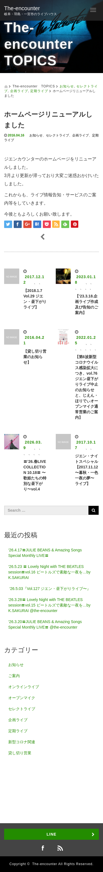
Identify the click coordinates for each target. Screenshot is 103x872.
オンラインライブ (23, 687)
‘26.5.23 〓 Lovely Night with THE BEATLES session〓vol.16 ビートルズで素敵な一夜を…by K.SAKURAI (49, 572)
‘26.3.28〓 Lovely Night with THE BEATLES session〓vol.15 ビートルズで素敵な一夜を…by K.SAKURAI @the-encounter (49, 605)
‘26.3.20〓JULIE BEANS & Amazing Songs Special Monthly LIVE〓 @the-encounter (45, 624)
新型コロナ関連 (21, 742)
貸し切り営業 (19, 753)
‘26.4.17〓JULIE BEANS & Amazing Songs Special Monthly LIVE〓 (45, 553)
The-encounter (22, 8)
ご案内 (14, 676)
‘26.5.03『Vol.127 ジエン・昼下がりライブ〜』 (49, 588)
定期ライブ (39, 91)
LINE (52, 834)
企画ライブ (19, 91)
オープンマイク (21, 698)
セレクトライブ (57, 135)
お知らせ (67, 86)
